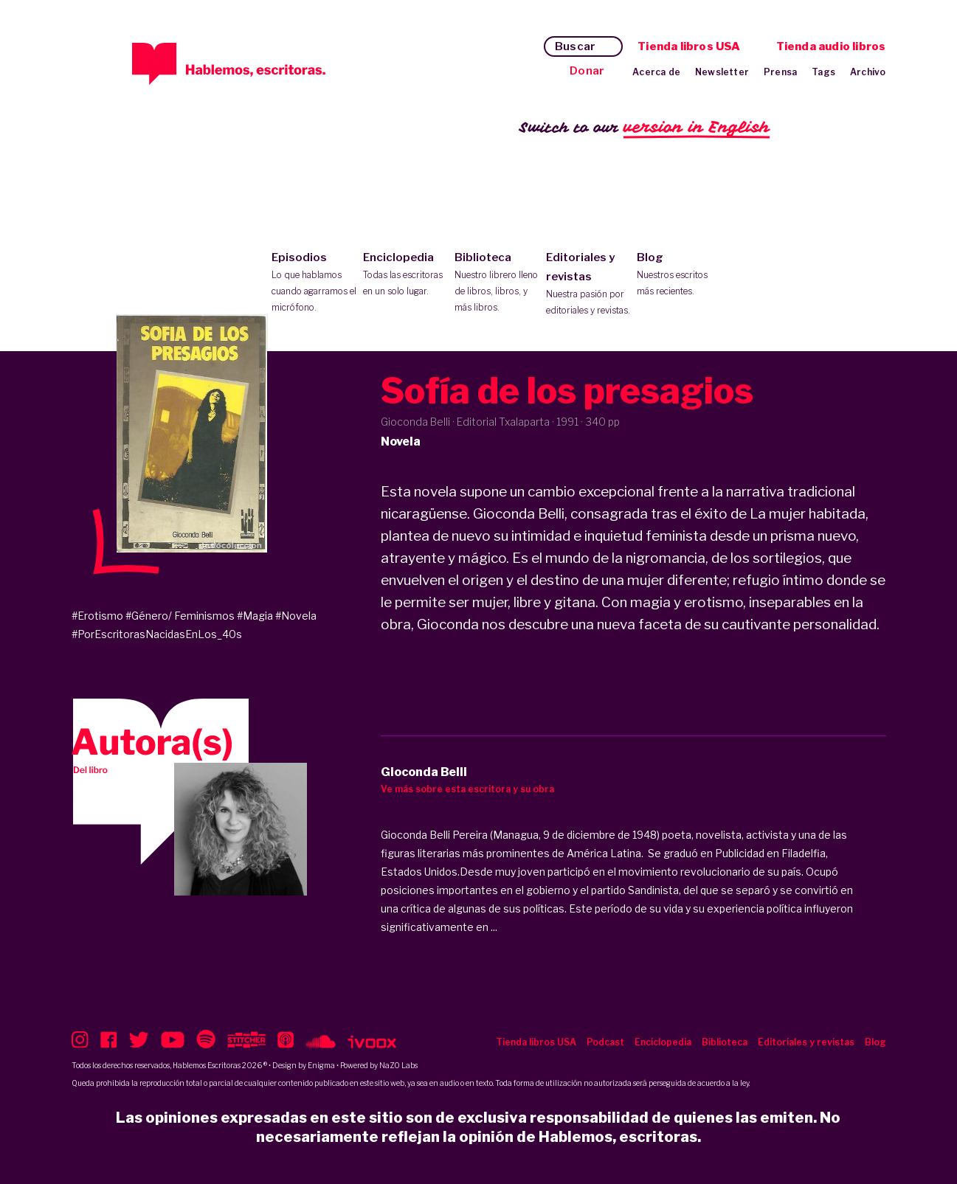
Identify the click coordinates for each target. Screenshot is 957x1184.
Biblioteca (497, 283)
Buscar (575, 46)
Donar (587, 70)
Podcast (605, 1042)
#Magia (255, 615)
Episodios (314, 283)
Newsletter (722, 71)
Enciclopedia (405, 275)
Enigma (321, 1065)
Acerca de (656, 71)
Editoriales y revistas (588, 285)
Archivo (867, 71)
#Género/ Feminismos (180, 615)
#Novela (296, 615)
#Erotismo (97, 615)
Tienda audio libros (831, 46)
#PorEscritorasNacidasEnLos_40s (157, 634)
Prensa (780, 71)
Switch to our (644, 128)
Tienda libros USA (689, 46)
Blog (679, 275)
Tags (823, 71)
